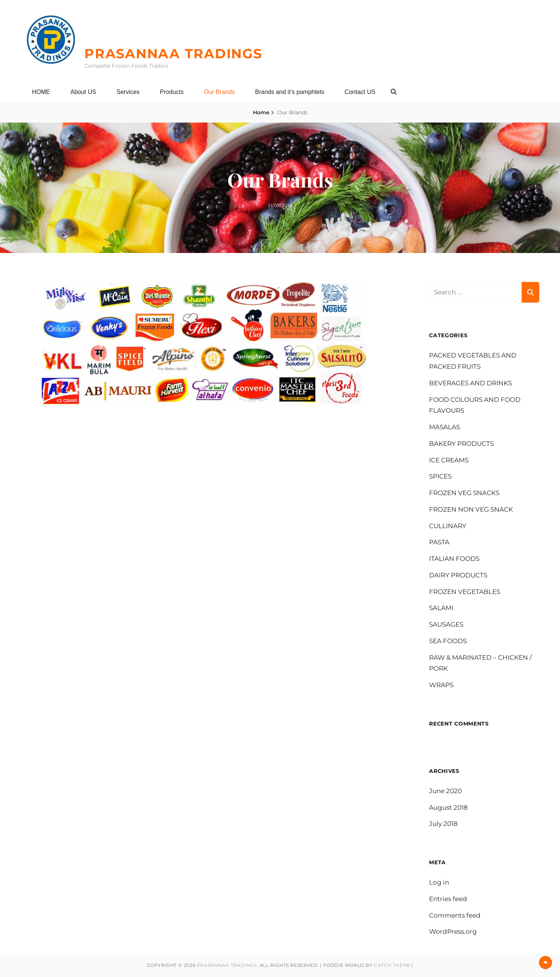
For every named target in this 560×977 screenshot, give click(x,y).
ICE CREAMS (449, 460)
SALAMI (441, 608)
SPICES (440, 476)
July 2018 (443, 823)
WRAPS (441, 685)
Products (172, 92)
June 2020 (445, 791)
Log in (439, 882)
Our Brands (219, 92)
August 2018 (448, 807)
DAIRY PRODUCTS (458, 575)
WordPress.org (453, 931)
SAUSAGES (446, 624)
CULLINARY (447, 526)
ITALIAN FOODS (454, 558)
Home (261, 112)
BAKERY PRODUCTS (461, 443)
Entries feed (448, 899)
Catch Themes (393, 965)
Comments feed (455, 915)
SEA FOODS (448, 641)
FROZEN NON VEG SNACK (471, 509)
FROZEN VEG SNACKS (464, 493)
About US (83, 92)
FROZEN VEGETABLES (464, 591)
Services (127, 92)
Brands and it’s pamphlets (289, 92)
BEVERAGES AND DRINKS (470, 383)
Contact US (360, 92)
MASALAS (444, 427)
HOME (41, 92)
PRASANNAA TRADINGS (173, 53)
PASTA (439, 542)
